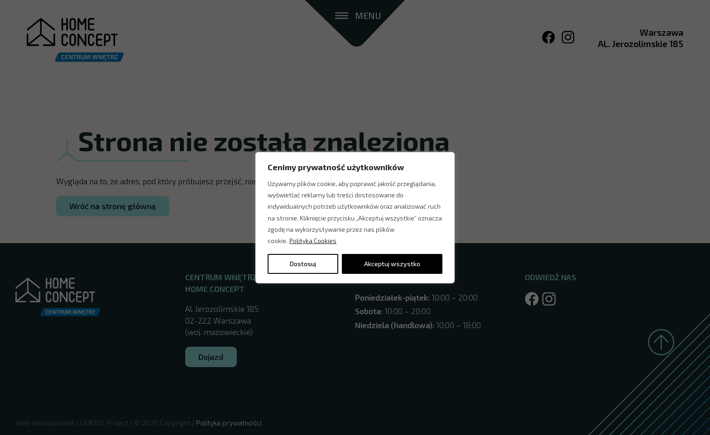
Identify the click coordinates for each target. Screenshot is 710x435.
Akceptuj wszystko (392, 264)
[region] (355, 217)
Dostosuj (303, 264)
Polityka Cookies (312, 240)
